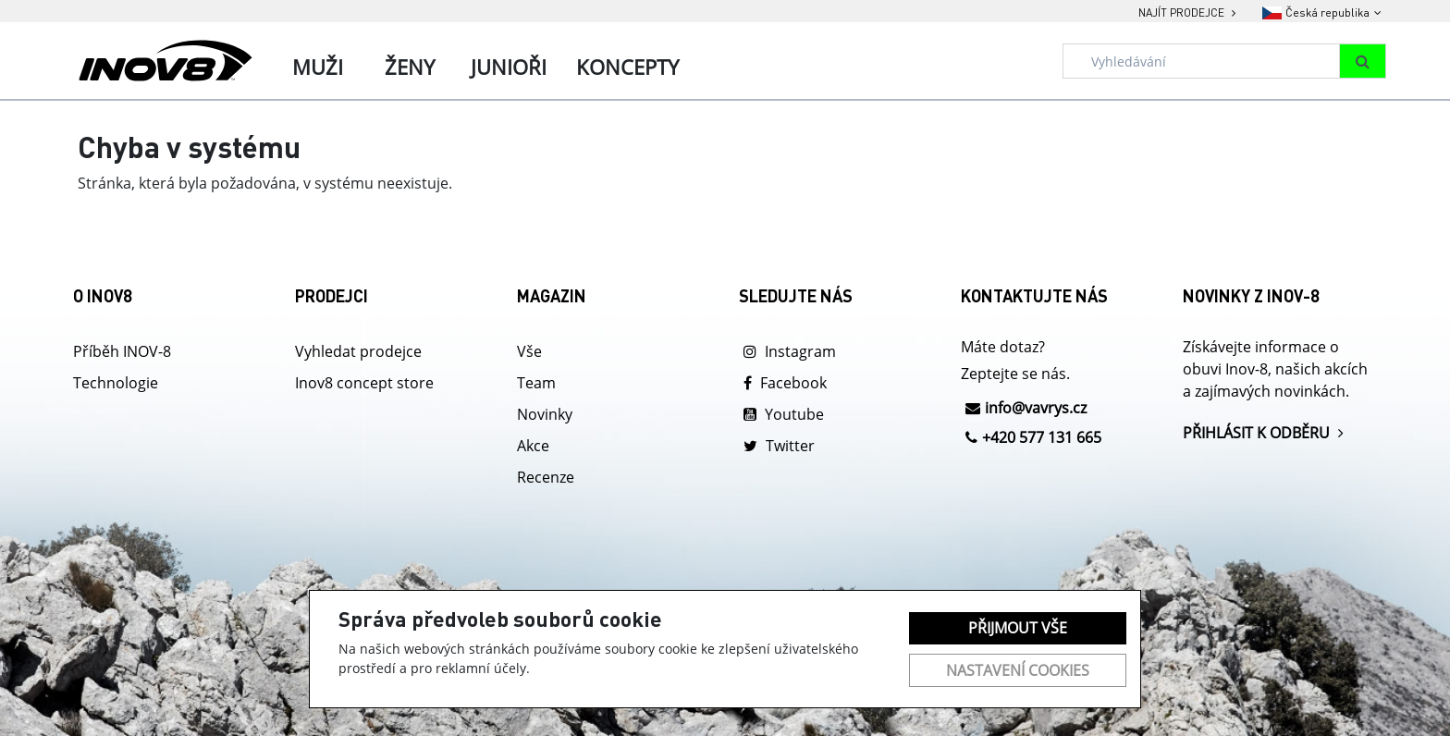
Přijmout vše (1017, 628)
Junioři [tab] (509, 66)
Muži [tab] (317, 66)
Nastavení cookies (1017, 670)
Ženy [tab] (410, 66)
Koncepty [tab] (627, 66)
